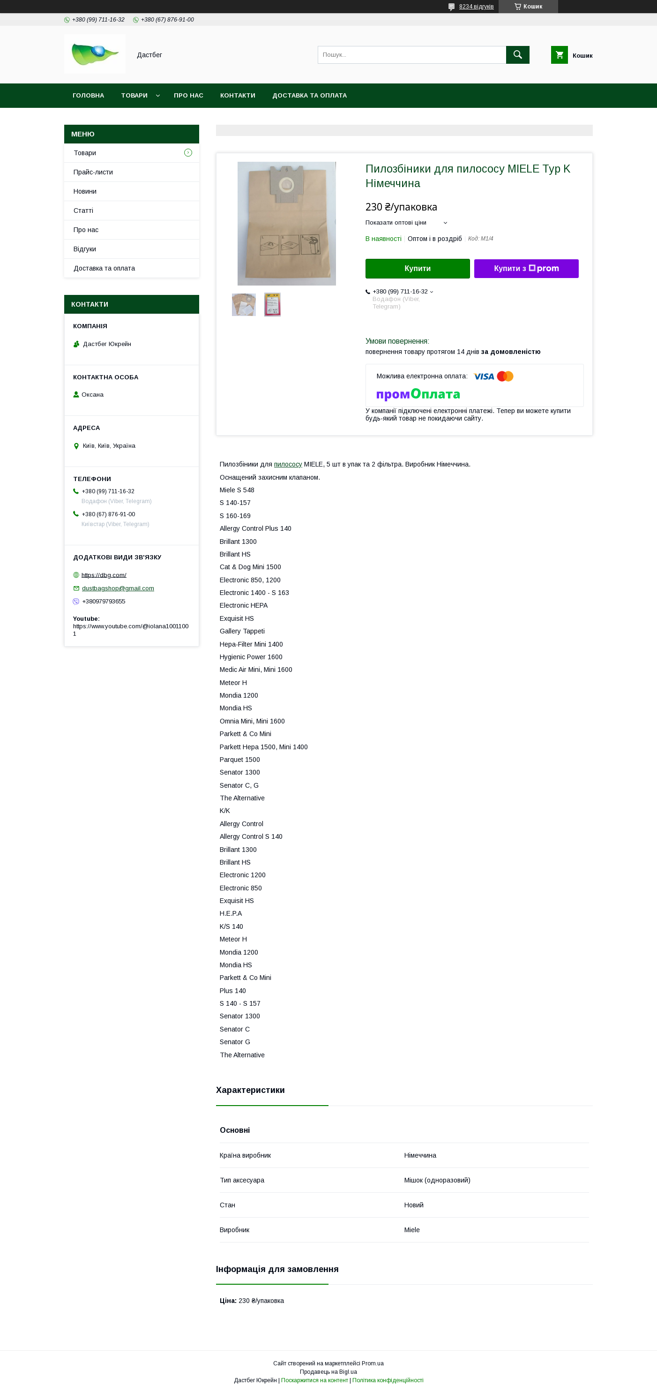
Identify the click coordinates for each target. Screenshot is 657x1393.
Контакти (237, 95)
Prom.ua (373, 1363)
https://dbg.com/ (104, 574)
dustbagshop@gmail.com (118, 588)
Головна (88, 95)
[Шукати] (518, 55)
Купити (418, 268)
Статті (83, 210)
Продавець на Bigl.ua (328, 1372)
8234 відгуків (476, 6)
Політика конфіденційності (388, 1380)
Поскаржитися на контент (314, 1380)
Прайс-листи (93, 172)
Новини (85, 191)
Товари (134, 95)
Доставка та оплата (309, 95)
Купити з (526, 268)
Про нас (188, 95)
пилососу (288, 464)
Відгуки (85, 249)
